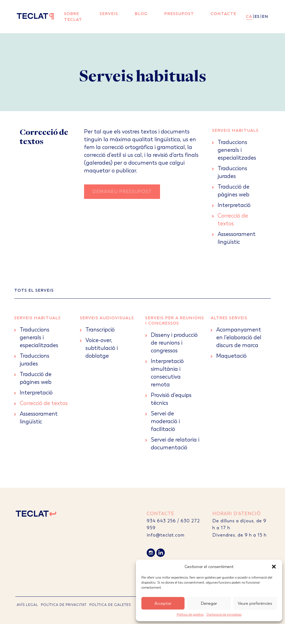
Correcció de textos (44, 403)
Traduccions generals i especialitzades (237, 150)
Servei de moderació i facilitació (165, 421)
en (265, 16)
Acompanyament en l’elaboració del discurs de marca (238, 337)
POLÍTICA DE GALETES (110, 605)
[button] (274, 566)
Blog (141, 13)
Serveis (109, 13)
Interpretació (234, 205)
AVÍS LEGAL (27, 605)
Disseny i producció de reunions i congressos (174, 343)
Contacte (223, 13)
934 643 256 (161, 520)
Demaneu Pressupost (122, 191)
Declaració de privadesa (224, 614)
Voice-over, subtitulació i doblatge (101, 348)
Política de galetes (190, 614)
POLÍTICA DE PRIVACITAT (64, 605)
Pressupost (179, 13)
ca (249, 16)
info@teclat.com (166, 535)
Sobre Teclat (73, 16)
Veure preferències (255, 603)
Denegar (209, 603)
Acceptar (162, 603)
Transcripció (100, 329)
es (257, 16)
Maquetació (231, 356)
